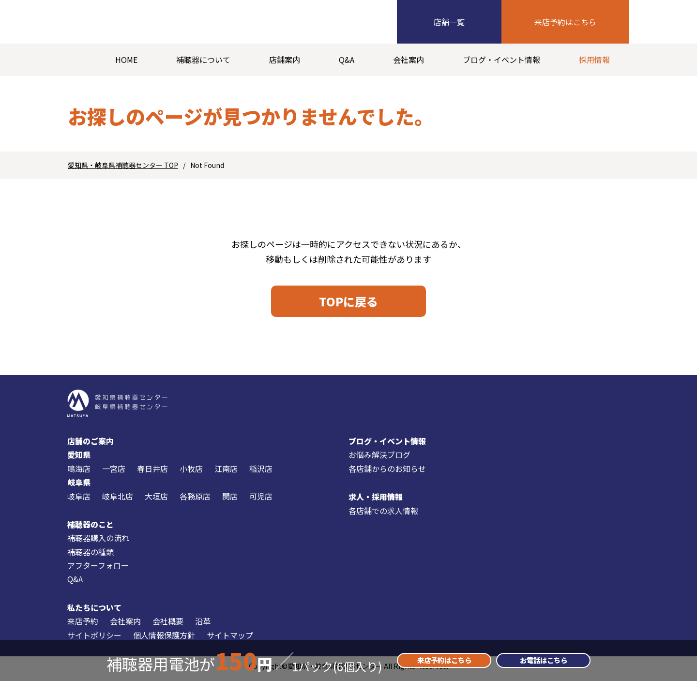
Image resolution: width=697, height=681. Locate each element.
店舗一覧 (449, 22)
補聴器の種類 (90, 556)
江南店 (226, 473)
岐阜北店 (117, 500)
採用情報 (594, 59)
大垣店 (156, 500)
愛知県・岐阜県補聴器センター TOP (123, 165)
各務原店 (195, 500)
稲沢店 (261, 473)
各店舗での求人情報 (383, 514)
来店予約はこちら (565, 22)
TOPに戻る (348, 303)
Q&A (346, 59)
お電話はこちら (543, 660)
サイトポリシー (94, 639)
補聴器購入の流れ (98, 542)
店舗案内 (284, 59)
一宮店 (113, 473)
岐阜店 (79, 500)
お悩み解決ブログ (379, 459)
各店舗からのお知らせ (387, 473)
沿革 (203, 625)
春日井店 (152, 473)
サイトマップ (230, 639)
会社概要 (167, 625)
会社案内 (408, 59)
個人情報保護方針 (164, 639)
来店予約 (82, 625)
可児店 (261, 500)
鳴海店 (79, 473)
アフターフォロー (98, 569)
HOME (126, 59)
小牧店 (191, 473)
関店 (230, 500)
